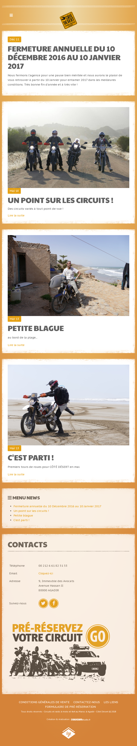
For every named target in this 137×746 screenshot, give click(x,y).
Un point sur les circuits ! (60, 200)
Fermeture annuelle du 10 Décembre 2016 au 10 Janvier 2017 (64, 57)
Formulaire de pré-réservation (70, 707)
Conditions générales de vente (44, 702)
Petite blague (36, 328)
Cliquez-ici (46, 573)
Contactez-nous (86, 702)
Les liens (111, 702)
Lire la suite (16, 215)
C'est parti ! (31, 457)
